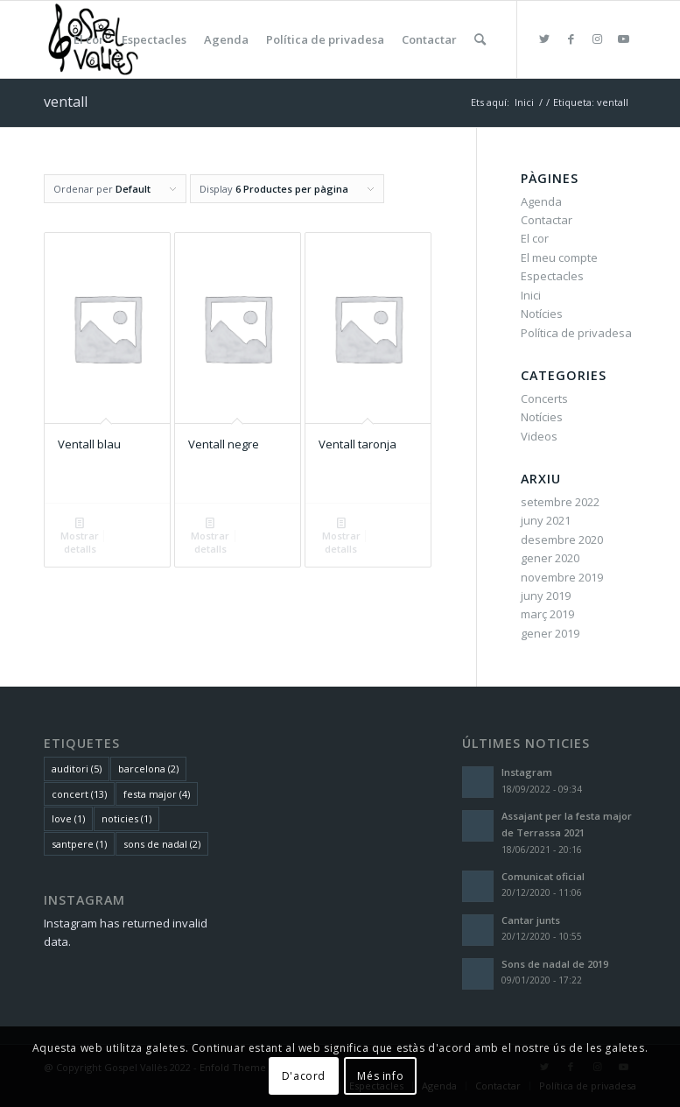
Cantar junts (530, 920)
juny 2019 (546, 595)
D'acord (304, 1075)
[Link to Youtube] (623, 38)
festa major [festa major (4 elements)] (156, 793)
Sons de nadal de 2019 (554, 963)
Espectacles (552, 276)
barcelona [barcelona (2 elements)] (148, 768)
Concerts (544, 398)
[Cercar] (480, 39)
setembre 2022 (560, 502)
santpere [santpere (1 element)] (79, 843)
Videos (539, 436)
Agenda (541, 201)
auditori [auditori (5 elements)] (77, 768)
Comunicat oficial (543, 876)
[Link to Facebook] (570, 38)
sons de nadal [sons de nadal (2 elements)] (161, 843)
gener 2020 (550, 558)
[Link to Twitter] (544, 38)
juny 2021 (546, 520)
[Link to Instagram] (597, 38)
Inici (531, 295)
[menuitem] (89, 39)
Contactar (546, 220)
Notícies (542, 313)
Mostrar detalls (79, 534)
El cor (535, 238)
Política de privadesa (576, 333)
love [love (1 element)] (68, 818)
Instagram (526, 772)
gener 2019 (550, 633)
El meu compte (559, 257)
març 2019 (547, 614)
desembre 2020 (562, 539)
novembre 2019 (562, 577)
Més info (380, 1075)
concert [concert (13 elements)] (79, 793)
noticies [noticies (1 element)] (126, 818)
